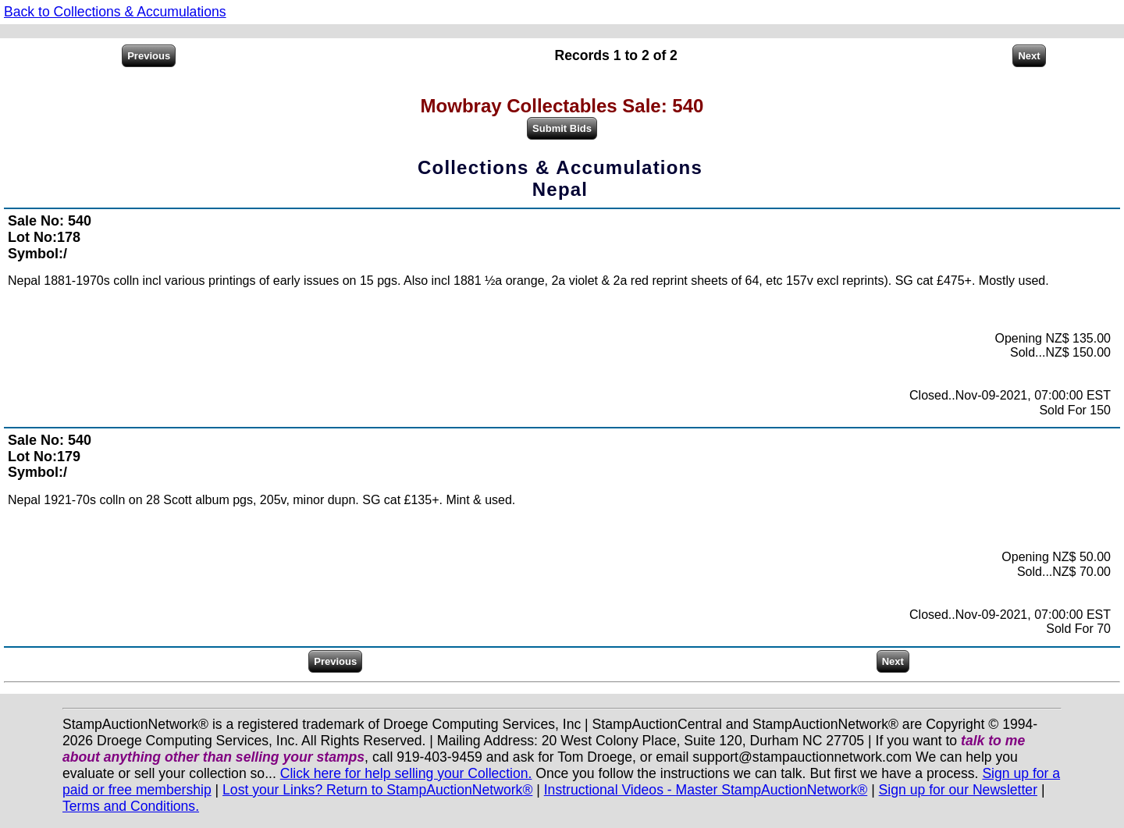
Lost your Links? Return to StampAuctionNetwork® (377, 790)
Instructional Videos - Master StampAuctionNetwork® (706, 790)
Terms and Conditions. (130, 806)
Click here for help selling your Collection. (406, 773)
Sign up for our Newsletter (958, 790)
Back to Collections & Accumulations (115, 12)
